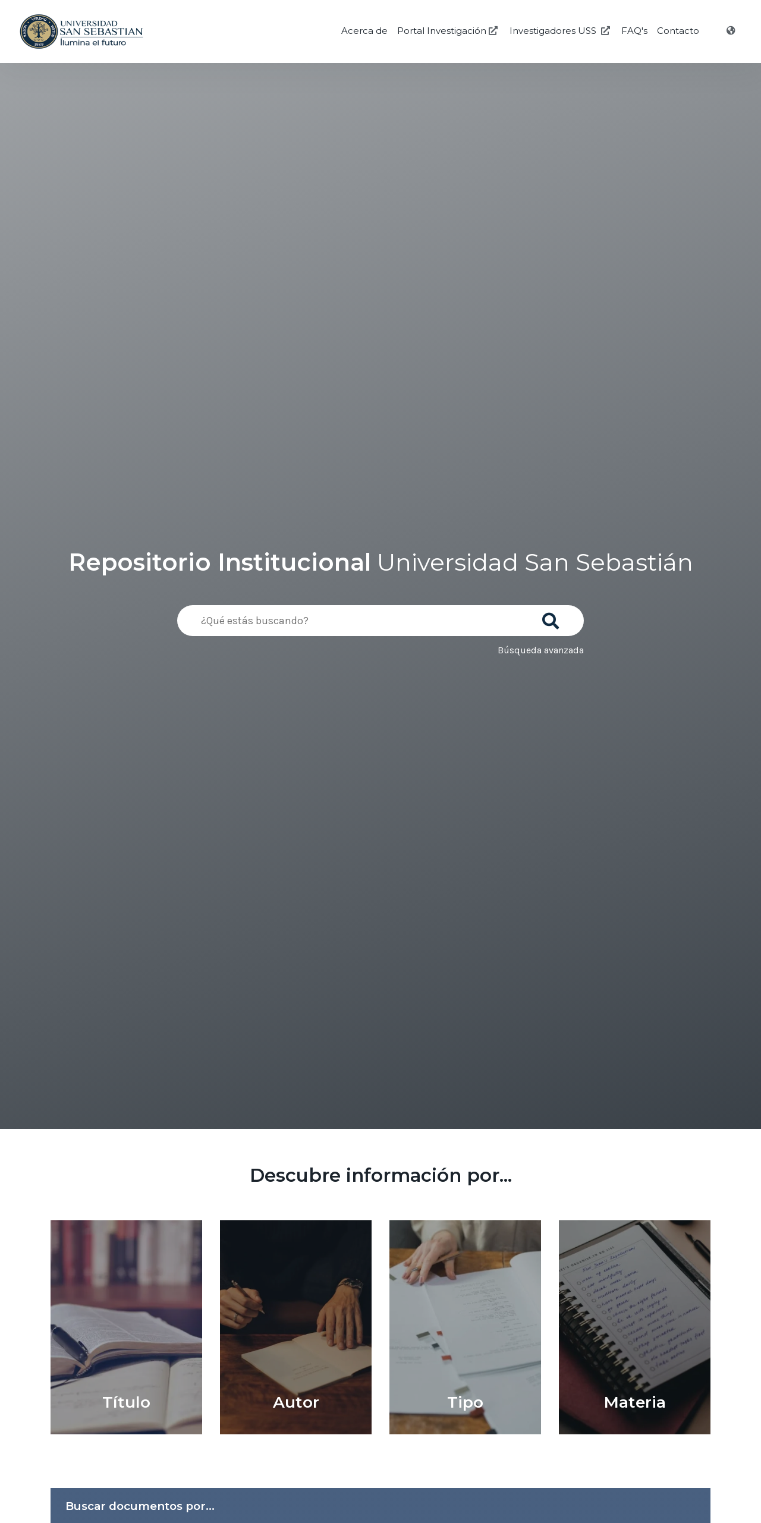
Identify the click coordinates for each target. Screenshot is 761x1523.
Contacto (678, 30)
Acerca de (364, 30)
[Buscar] (553, 617)
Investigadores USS (561, 30)
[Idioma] (732, 31)
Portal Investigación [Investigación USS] (448, 30)
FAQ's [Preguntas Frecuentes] (634, 30)
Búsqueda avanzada (541, 650)
